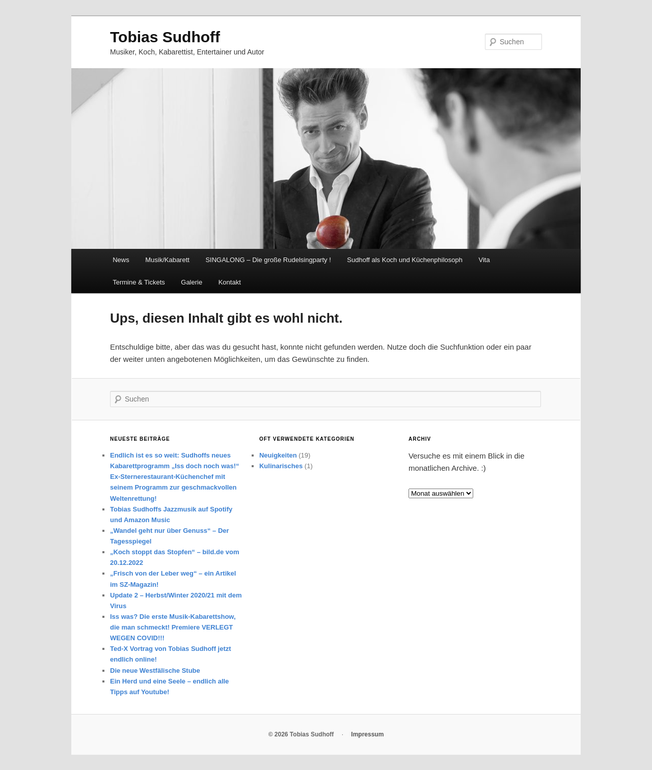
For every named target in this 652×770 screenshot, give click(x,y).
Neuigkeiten (278, 455)
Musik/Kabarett (167, 260)
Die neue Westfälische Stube (155, 670)
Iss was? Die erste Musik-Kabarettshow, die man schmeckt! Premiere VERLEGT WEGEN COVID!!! (173, 627)
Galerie (191, 282)
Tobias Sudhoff (165, 36)
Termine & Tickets (139, 282)
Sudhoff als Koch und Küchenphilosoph (405, 260)
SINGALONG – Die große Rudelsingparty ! (268, 260)
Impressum (367, 734)
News (121, 260)
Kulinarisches (281, 466)
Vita (484, 260)
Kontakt (230, 282)
